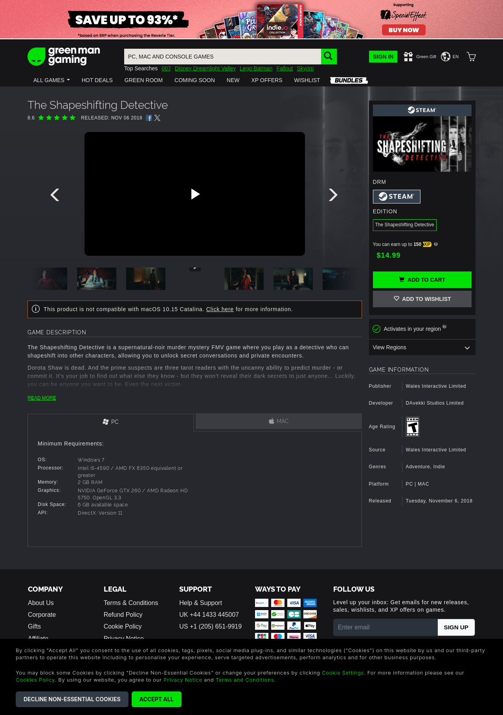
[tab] (111, 422)
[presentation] (56, 196)
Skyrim (305, 68)
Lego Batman (256, 68)
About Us (41, 603)
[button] (52, 80)
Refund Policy (123, 614)
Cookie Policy (123, 626)
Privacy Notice (182, 679)
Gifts (34, 626)
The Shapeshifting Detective (404, 224)
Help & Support (200, 603)
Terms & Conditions (131, 603)
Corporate (42, 614)
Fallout (284, 68)
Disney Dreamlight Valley (205, 68)
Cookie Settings (343, 672)
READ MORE (42, 398)
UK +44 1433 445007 (209, 614)
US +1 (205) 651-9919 (210, 626)
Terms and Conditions (245, 679)
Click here (220, 309)
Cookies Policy (35, 679)
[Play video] (194, 194)
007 (166, 68)
